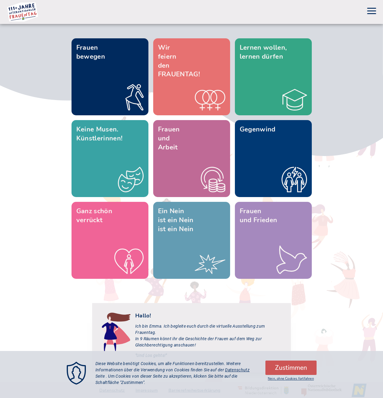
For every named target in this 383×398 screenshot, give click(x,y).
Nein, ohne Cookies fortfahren (291, 381)
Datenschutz (237, 372)
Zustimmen (291, 370)
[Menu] (372, 11)
